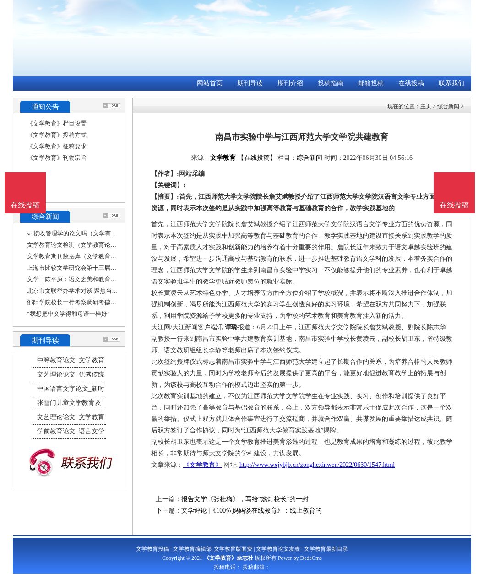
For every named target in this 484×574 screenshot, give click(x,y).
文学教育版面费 (233, 549)
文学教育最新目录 (326, 549)
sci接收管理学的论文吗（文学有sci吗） (78, 233)
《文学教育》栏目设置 (57, 123)
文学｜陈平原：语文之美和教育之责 (74, 279)
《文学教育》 (202, 464)
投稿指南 (330, 83)
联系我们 (451, 83)
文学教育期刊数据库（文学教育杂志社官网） (86, 256)
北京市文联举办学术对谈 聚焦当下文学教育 (84, 290)
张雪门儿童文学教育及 (69, 402)
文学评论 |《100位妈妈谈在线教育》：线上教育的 (251, 510)
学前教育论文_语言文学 (70, 431)
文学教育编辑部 (192, 549)
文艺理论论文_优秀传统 (70, 374)
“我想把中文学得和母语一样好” (68, 313)
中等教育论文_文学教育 (70, 360)
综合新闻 (448, 106)
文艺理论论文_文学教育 (70, 417)
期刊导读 (250, 83)
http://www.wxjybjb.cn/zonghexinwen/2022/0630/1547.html (317, 464)
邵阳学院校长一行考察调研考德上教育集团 (83, 302)
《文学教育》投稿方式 (57, 134)
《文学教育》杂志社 (228, 558)
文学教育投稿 (152, 549)
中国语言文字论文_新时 (70, 388)
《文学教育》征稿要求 (57, 146)
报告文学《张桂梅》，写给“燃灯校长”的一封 (245, 499)
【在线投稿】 (257, 157)
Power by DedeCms (300, 558)
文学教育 (223, 157)
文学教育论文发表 (278, 549)
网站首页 (210, 83)
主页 (425, 106)
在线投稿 (411, 83)
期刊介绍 (290, 83)
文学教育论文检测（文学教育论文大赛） (80, 244)
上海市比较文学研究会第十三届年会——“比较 (88, 267)
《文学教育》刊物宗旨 (57, 157)
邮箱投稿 (371, 83)
